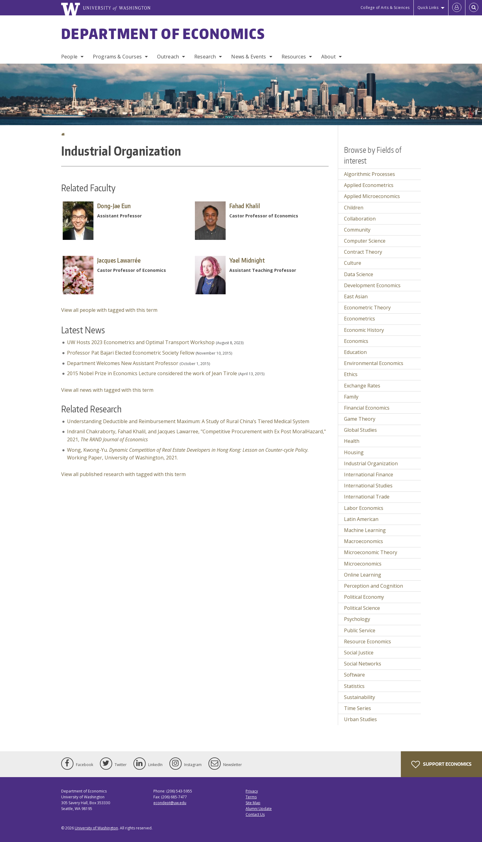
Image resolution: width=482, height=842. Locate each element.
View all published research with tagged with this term (123, 474)
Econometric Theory (367, 307)
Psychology (357, 619)
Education (355, 352)
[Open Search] (473, 7)
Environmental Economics (373, 363)
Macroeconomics (363, 541)
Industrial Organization (371, 463)
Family (351, 396)
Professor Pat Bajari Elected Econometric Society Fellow (130, 352)
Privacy (252, 791)
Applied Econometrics (368, 185)
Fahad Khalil (244, 206)
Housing (354, 452)
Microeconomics (362, 563)
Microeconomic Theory (370, 552)
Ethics (351, 374)
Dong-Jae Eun (114, 206)
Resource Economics (367, 641)
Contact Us (255, 814)
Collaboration (360, 218)
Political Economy (364, 597)
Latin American (361, 519)
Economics (356, 341)
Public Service (359, 630)
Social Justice (358, 652)
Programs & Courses (117, 56)
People (69, 56)
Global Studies (360, 430)
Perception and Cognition (373, 585)
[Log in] (456, 7)
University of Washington (96, 828)
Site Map (253, 802)
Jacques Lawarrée (118, 260)
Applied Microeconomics (372, 196)
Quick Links (428, 7)
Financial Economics (366, 407)
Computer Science (364, 240)
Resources (294, 56)
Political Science (362, 608)
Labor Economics (363, 508)
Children (353, 207)
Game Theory (359, 418)
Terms (251, 797)
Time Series (357, 708)
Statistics (354, 686)
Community (357, 229)
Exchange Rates (362, 385)
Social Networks (362, 663)
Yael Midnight (247, 260)
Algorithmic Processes (369, 174)
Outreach (168, 56)
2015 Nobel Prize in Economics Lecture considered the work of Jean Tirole (152, 373)
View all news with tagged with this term (107, 390)
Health (351, 441)
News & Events (248, 56)
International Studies (368, 485)
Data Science (358, 274)
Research (205, 56)
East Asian (356, 296)
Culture (352, 263)
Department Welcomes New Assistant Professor (122, 363)
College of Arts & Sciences (385, 7)
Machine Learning (365, 530)
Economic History (364, 330)
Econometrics (359, 318)
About (328, 56)
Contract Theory (363, 251)
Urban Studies (360, 719)
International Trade (366, 496)
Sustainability (359, 697)
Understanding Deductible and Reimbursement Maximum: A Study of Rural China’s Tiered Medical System (188, 421)
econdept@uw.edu (169, 802)
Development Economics (372, 285)
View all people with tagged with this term (109, 310)
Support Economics (441, 764)
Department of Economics (163, 33)
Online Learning (362, 574)
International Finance (368, 474)
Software (354, 674)
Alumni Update (259, 808)
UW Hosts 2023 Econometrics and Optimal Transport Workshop (141, 342)
